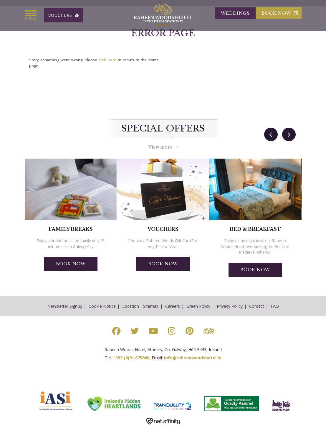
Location (130, 306)
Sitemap (151, 306)
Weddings (235, 13)
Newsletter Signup (64, 306)
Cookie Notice (102, 306)
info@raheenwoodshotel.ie (192, 358)
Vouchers (63, 15)
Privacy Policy (230, 306)
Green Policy (198, 306)
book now (280, 13)
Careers (172, 306)
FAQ (275, 306)
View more (163, 147)
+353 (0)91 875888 (131, 358)
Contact (256, 306)
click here (107, 59)
